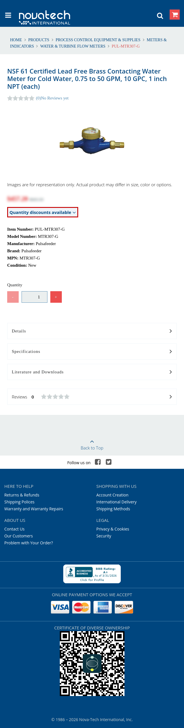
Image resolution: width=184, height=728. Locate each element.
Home (16, 40)
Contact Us (14, 529)
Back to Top (92, 443)
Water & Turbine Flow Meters (72, 46)
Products (38, 40)
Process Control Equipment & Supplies (98, 40)
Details (92, 331)
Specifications (92, 351)
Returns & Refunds (21, 495)
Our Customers (18, 536)
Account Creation (112, 495)
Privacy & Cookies (112, 529)
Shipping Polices (19, 502)
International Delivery (116, 502)
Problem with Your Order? (28, 542)
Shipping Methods (113, 508)
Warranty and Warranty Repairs (33, 508)
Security (103, 536)
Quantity (14, 285)
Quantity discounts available (42, 212)
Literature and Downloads (92, 372)
